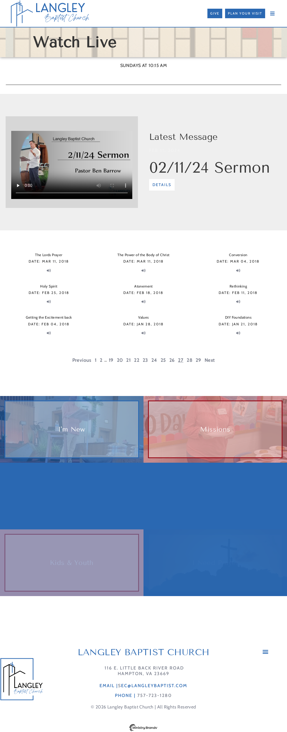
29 (198, 360)
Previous (81, 360)
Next (210, 360)
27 (180, 360)
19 (111, 360)
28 (189, 360)
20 (120, 360)
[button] (265, 651)
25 (163, 360)
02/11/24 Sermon (209, 168)
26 (172, 360)
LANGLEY (60, 8)
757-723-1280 (154, 695)
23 (145, 360)
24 (154, 360)
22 (136, 360)
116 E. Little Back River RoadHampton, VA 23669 (143, 670)
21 (128, 360)
